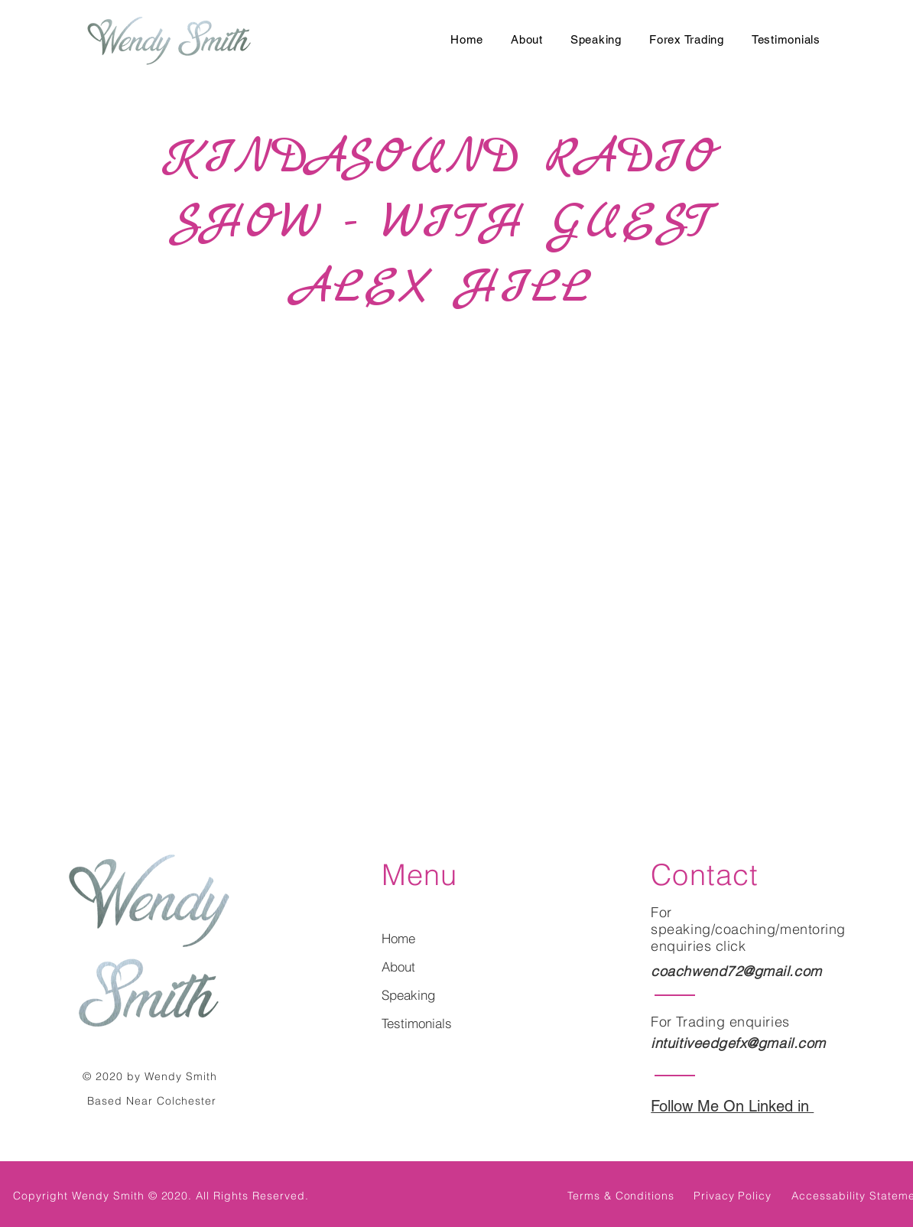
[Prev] (385, 781)
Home (398, 938)
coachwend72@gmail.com (736, 971)
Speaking (408, 995)
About (398, 966)
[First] (333, 781)
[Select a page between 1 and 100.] (440, 781)
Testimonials (417, 1023)
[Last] (583, 781)
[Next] (531, 781)
